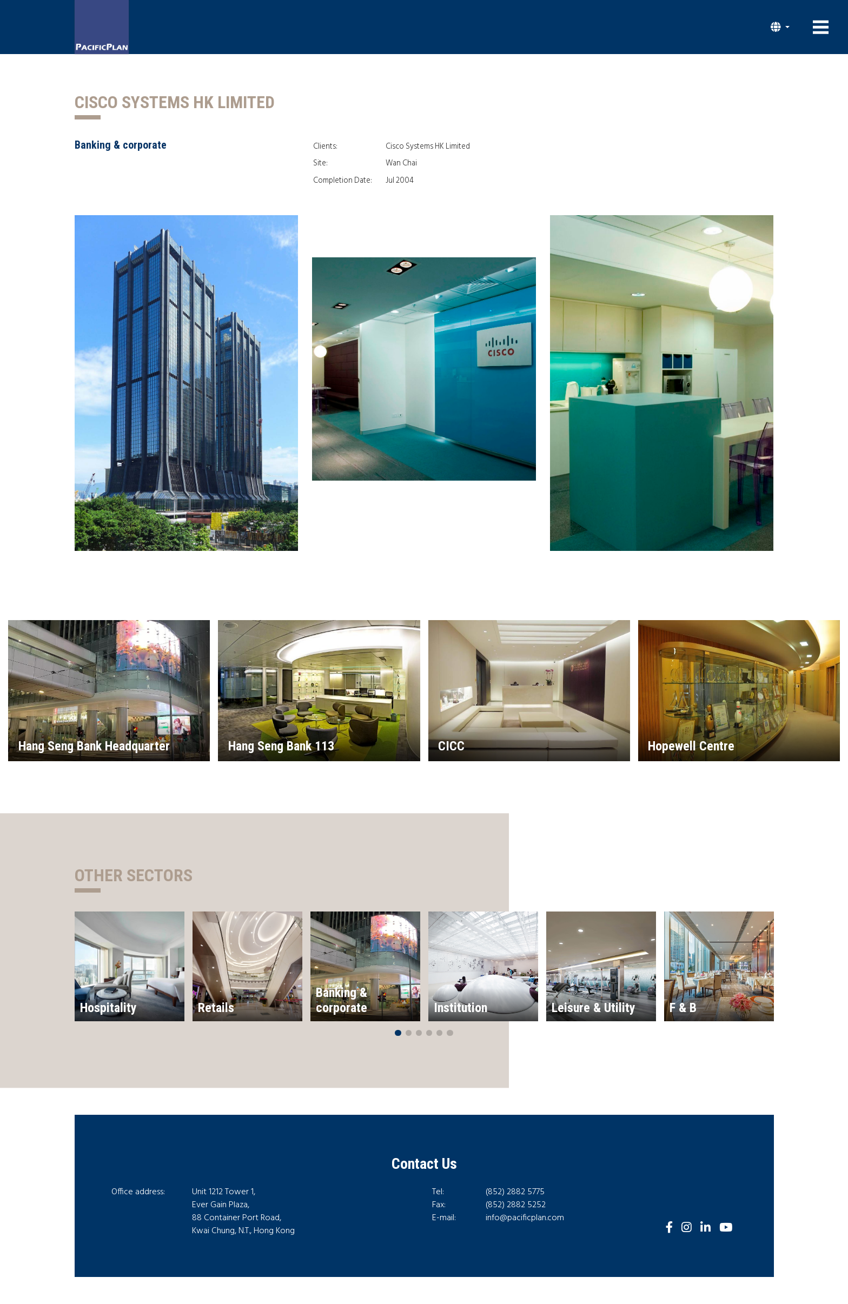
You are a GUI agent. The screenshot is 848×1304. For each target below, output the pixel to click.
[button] (780, 27)
